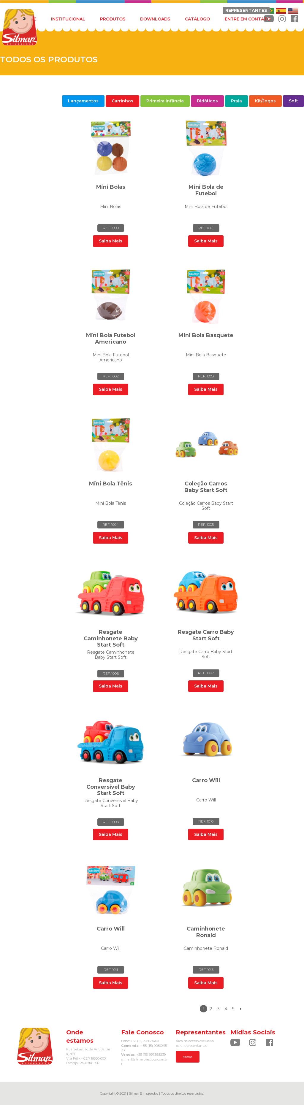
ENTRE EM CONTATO (247, 19)
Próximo (240, 1008)
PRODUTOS (112, 19)
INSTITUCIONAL (68, 19)
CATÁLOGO (197, 19)
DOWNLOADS (155, 19)
